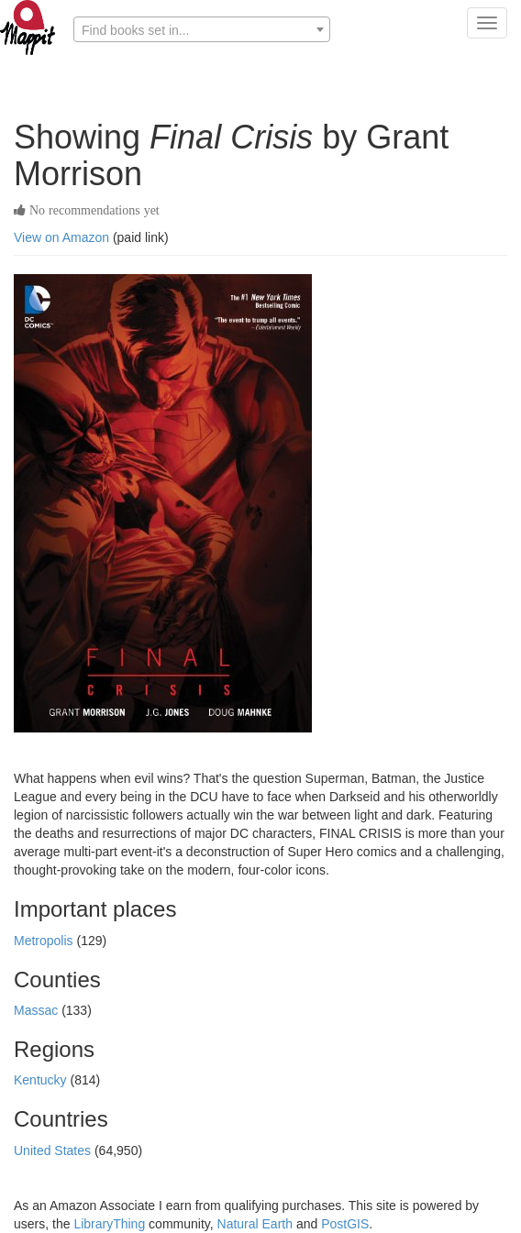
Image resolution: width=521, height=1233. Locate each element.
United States (54, 1150)
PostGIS (345, 1223)
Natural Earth (255, 1223)
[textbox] (201, 30)
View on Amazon (61, 237)
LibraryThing (109, 1223)
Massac (37, 1010)
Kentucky (42, 1080)
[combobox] (201, 29)
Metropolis (45, 940)
